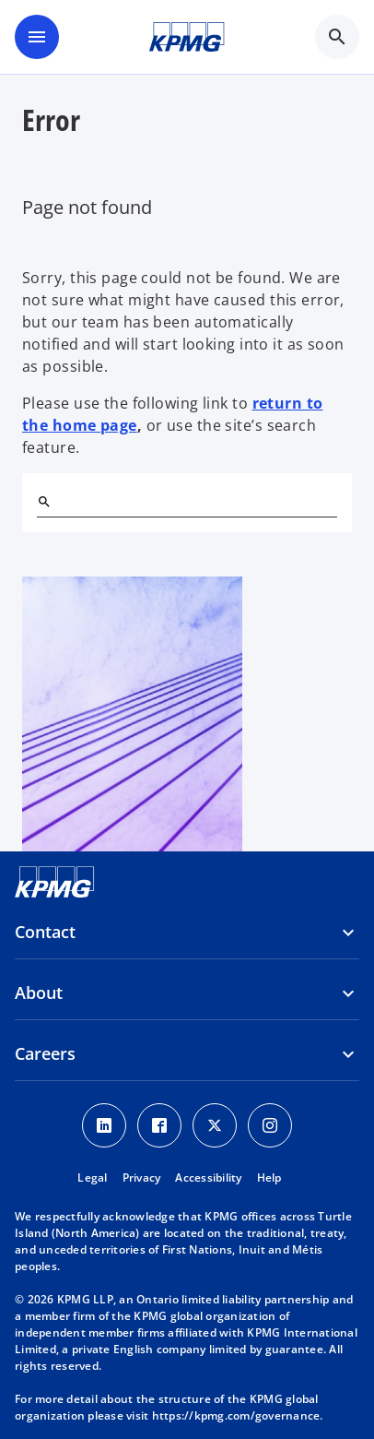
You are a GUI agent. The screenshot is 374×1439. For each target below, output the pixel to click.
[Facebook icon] (159, 1125)
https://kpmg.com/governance (236, 1415)
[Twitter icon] (215, 1125)
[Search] (44, 502)
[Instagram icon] (270, 1125)
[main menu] (37, 37)
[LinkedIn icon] (104, 1125)
